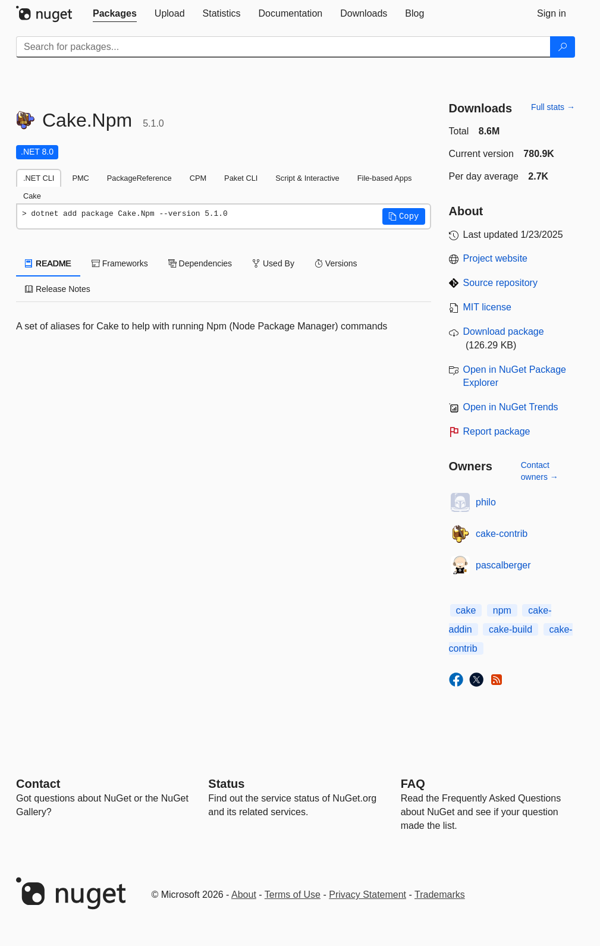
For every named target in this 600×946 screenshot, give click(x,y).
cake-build (510, 629)
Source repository (500, 283)
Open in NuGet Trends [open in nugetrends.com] (510, 407)
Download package (503, 331)
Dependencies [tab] (200, 263)
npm (502, 610)
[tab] (115, 14)
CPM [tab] (198, 178)
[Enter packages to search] (283, 47)
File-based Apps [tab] (384, 178)
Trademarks (439, 895)
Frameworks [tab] (120, 263)
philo (486, 502)
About (243, 895)
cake (466, 610)
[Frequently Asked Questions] (413, 783)
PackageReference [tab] (139, 178)
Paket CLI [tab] (240, 178)
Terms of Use (293, 895)
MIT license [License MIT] (487, 307)
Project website (495, 258)
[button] (403, 216)
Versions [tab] (336, 263)
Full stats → (553, 107)
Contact (38, 783)
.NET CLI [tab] (38, 178)
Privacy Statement (367, 895)
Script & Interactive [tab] (307, 178)
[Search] (562, 47)
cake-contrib (501, 534)
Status (226, 783)
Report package (496, 431)
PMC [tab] (80, 178)
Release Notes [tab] (57, 289)
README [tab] (48, 263)
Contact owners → (539, 471)
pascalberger (503, 565)
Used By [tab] (273, 263)
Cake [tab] (32, 195)
